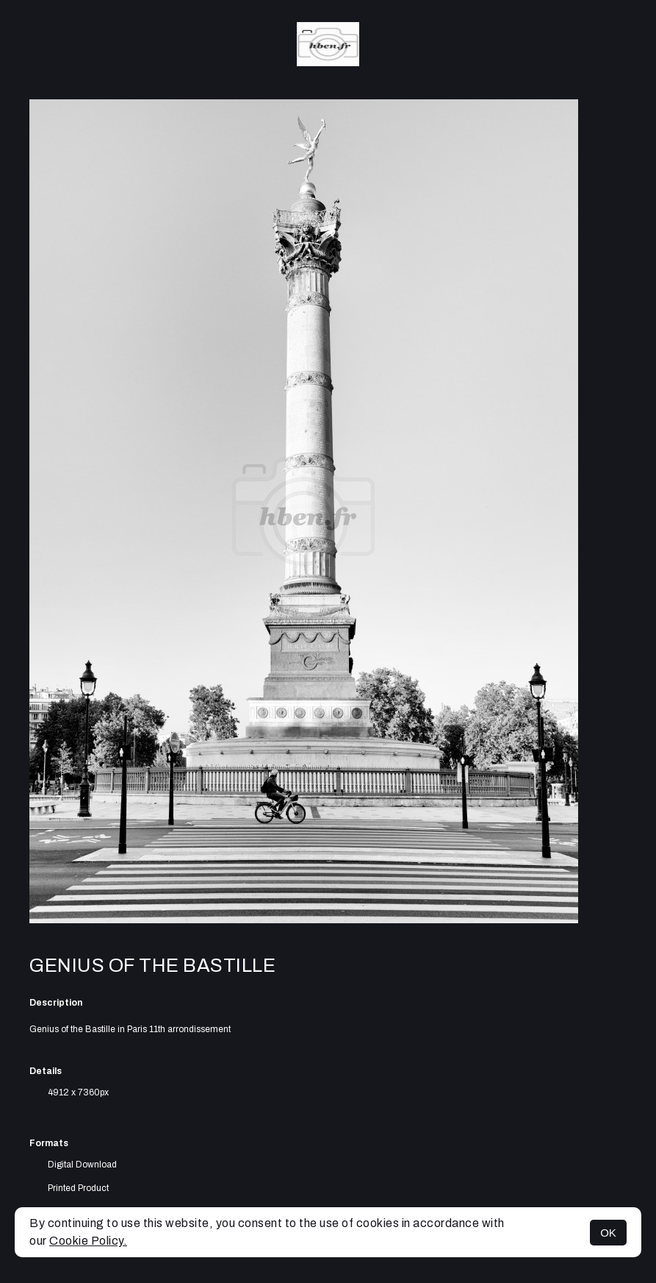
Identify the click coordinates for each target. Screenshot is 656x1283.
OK (608, 1232)
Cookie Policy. (88, 1240)
